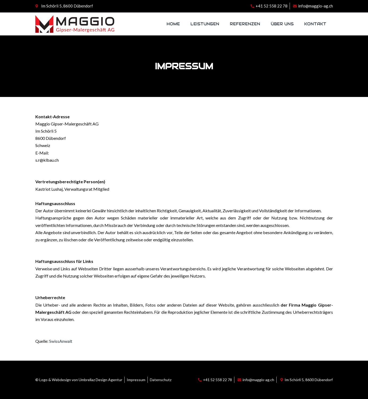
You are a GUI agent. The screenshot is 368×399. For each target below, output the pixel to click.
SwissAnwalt (60, 341)
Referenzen (245, 24)
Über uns (282, 24)
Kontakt (315, 24)
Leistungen (205, 24)
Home (173, 24)
